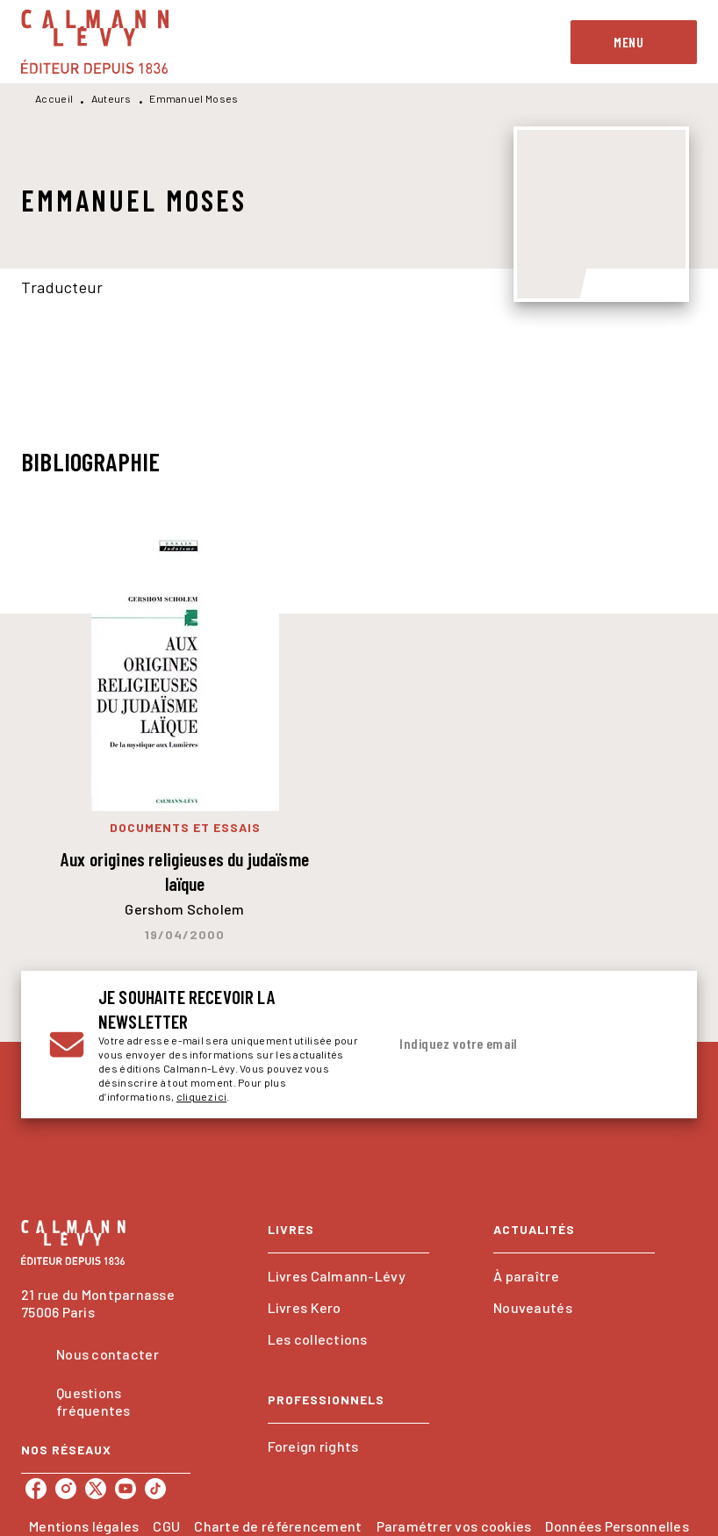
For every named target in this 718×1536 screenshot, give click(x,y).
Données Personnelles (616, 1526)
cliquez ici (201, 1096)
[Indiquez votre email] (506, 1044)
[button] (348, 1276)
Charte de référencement (278, 1526)
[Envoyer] (648, 1044)
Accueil (54, 98)
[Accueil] (95, 41)
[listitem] (36, 1489)
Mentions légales (84, 1526)
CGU (166, 1526)
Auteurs (111, 98)
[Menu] (634, 42)
